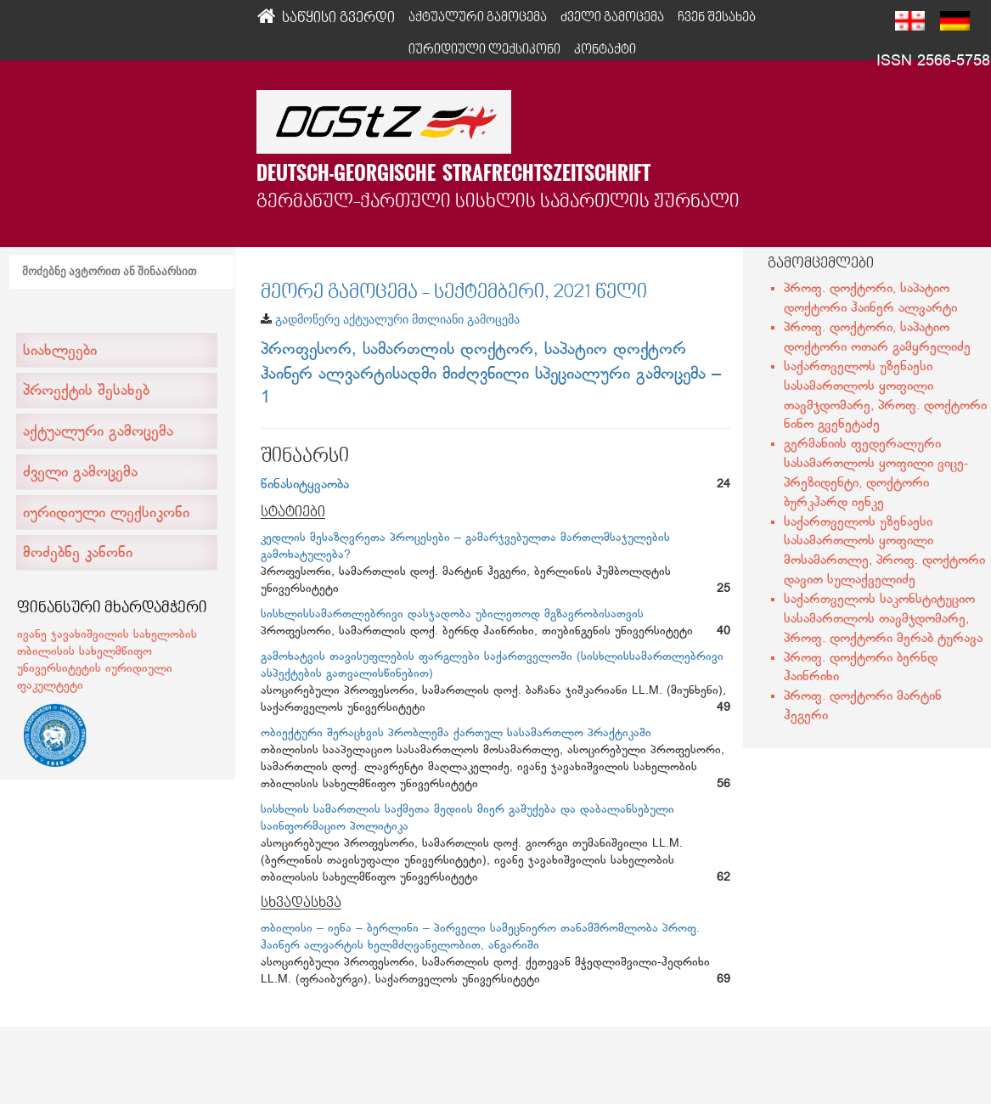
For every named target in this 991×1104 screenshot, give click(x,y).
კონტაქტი (605, 50)
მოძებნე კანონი (77, 553)
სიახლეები (60, 351)
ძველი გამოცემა (80, 473)
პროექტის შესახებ (86, 391)
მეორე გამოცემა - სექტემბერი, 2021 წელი (454, 293)
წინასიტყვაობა (305, 485)
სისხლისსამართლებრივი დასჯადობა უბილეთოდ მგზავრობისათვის (452, 614)
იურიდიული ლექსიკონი (484, 50)
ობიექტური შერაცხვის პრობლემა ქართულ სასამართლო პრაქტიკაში (456, 733)
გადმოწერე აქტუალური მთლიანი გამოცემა (397, 319)
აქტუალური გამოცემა (98, 432)
